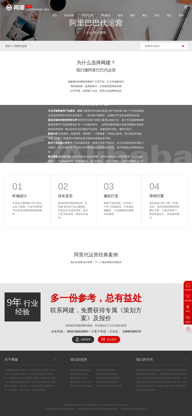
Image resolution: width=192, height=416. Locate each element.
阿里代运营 (87, 15)
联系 (181, 15)
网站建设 (106, 15)
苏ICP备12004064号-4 (109, 405)
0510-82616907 (77, 331)
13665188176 (131, 331)
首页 (54, 15)
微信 (144, 15)
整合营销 (69, 15)
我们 (169, 15)
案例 (120, 15)
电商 (132, 15)
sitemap (124, 405)
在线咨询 (86, 339)
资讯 (157, 15)
